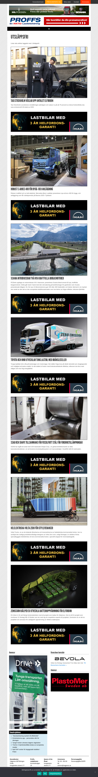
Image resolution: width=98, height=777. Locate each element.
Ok (39, 773)
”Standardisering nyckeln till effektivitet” (26, 736)
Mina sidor (67, 2)
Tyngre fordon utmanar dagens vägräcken (26, 743)
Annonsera (85, 2)
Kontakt (76, 2)
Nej (45, 773)
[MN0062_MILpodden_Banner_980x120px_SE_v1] (49, 10)
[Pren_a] (66, 21)
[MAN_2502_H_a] (49, 121)
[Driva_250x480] (28, 692)
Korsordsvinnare (38, 2)
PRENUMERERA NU (54, 2)
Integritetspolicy (55, 773)
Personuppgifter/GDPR (78, 761)
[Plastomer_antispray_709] (70, 682)
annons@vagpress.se (64, 765)
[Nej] (95, 772)
